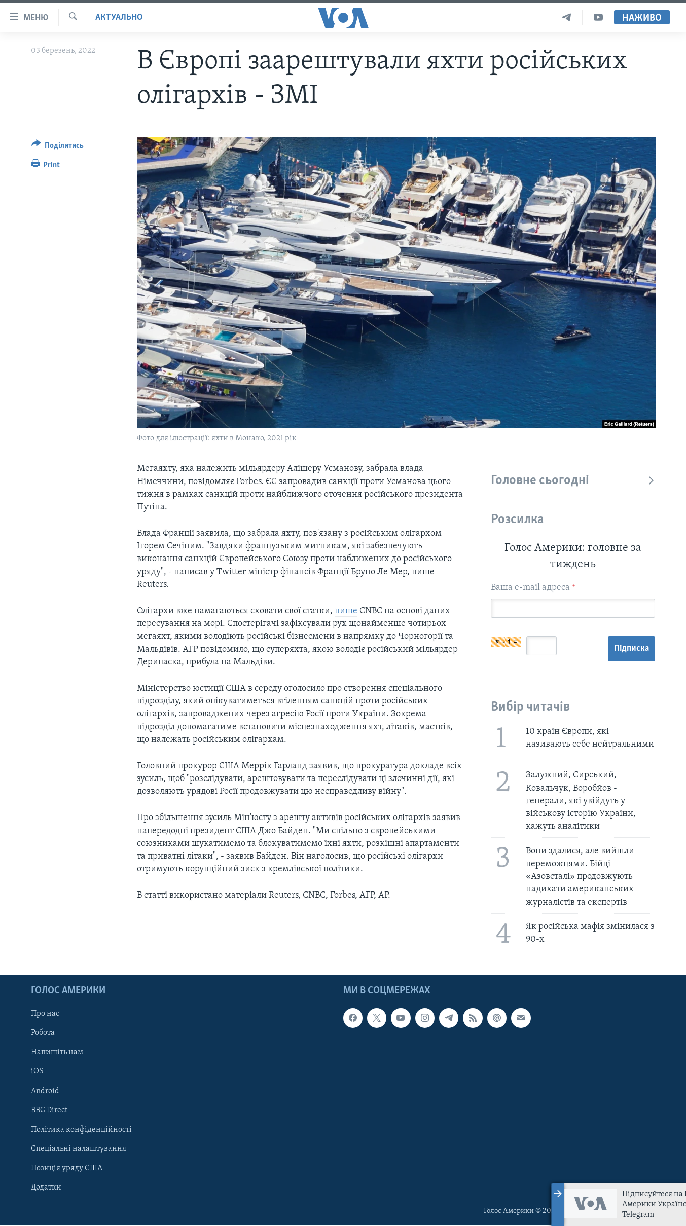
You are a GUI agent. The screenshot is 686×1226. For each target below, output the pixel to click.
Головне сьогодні (573, 481)
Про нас (45, 1014)
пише (346, 611)
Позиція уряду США (66, 1168)
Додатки (46, 1187)
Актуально (119, 17)
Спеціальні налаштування (78, 1149)
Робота (43, 1033)
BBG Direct (49, 1110)
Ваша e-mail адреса (533, 587)
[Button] (57, 147)
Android (45, 1091)
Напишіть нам (57, 1053)
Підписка (631, 648)
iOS (37, 1072)
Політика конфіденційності (81, 1130)
